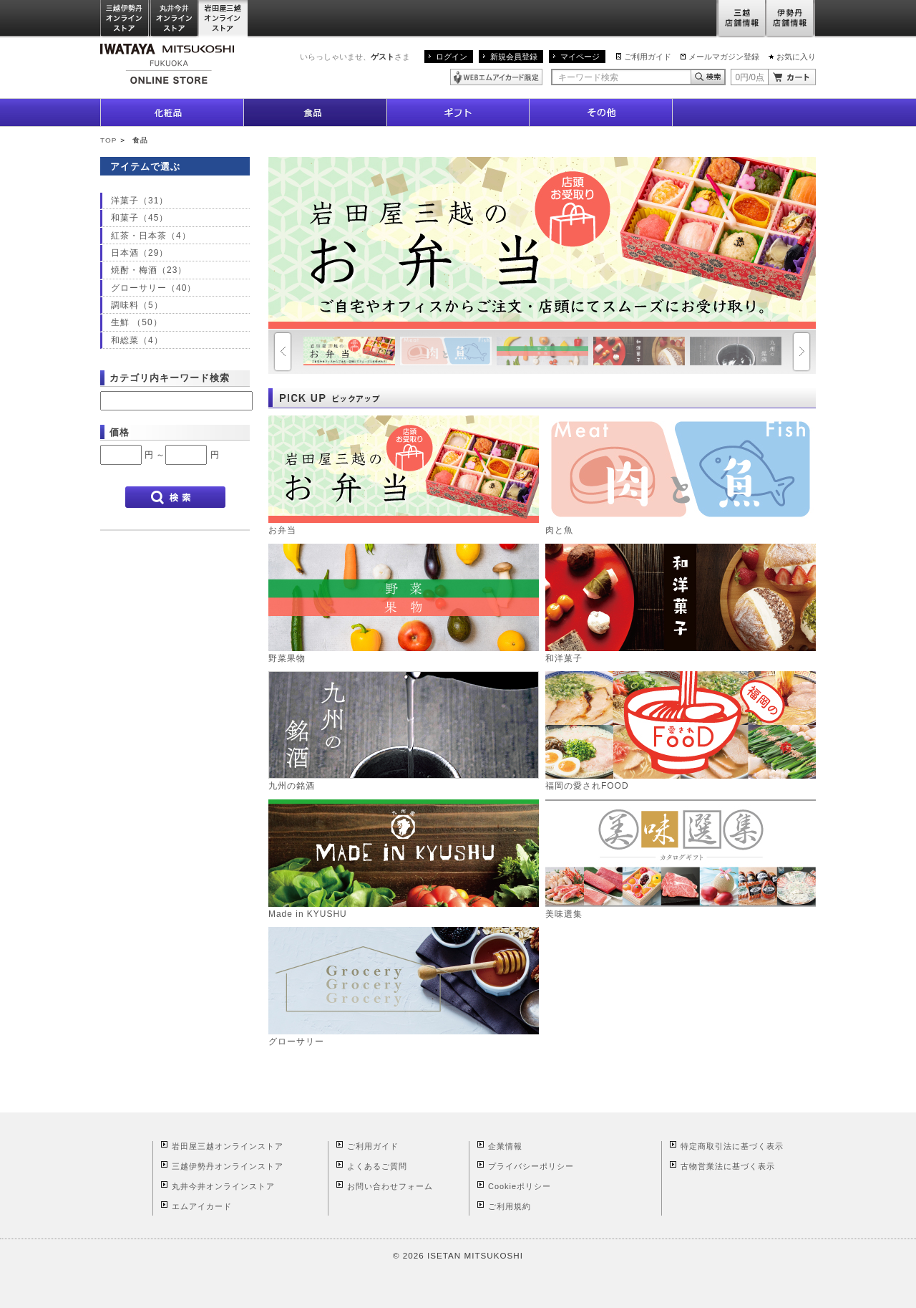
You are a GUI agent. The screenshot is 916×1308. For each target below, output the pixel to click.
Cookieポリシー (519, 1186)
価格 (119, 432)
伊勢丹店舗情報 (791, 19)
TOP (108, 140)
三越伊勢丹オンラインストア (125, 19)
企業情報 (505, 1146)
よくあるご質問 (377, 1166)
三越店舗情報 (741, 19)
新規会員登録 (513, 56)
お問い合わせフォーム (390, 1186)
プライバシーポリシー (531, 1166)
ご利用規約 (509, 1206)
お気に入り (796, 56)
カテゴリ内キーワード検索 (169, 377)
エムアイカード (202, 1206)
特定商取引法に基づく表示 (732, 1146)
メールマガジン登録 (723, 56)
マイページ (580, 56)
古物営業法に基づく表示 (728, 1166)
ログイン (451, 56)
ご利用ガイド (647, 56)
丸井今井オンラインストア (174, 19)
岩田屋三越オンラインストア (223, 19)
